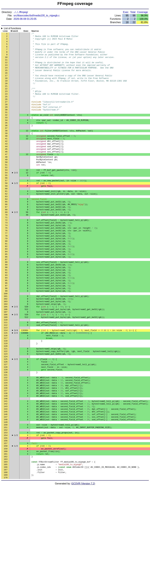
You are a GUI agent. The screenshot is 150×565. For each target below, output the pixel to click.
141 (5, 466)
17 (6, 83)
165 (5, 540)
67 (6, 238)
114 (5, 383)
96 (6, 327)
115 (5, 386)
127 (5, 423)
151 (5, 497)
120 (5, 401)
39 (6, 151)
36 (6, 142)
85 (6, 293)
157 (5, 516)
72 (6, 253)
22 (6, 99)
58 (6, 210)
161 (5, 528)
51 (6, 188)
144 (5, 476)
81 (6, 281)
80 (6, 278)
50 (6, 185)
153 (5, 503)
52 (6, 191)
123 (5, 411)
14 (6, 74)
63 (6, 225)
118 (5, 395)
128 (5, 426)
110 (5, 371)
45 (6, 170)
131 (5, 435)
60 (6, 216)
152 (5, 500)
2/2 (16, 198)
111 (5, 374)
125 (5, 417)
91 (6, 312)
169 (5, 553)
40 (6, 154)
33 (6, 133)
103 (5, 349)
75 (6, 263)
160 (5, 525)
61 (6, 219)
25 (6, 108)
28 (6, 117)
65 (6, 232)
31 (6, 127)
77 (6, 269)
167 (5, 547)
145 (5, 479)
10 (6, 62)
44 (6, 167)
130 (5, 432)
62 (6, 222)
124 (5, 414)
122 (5, 408)
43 (6, 164)
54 (6, 198)
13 (6, 71)
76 (6, 266)
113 (5, 380)
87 (6, 300)
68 (6, 241)
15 (6, 77)
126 (5, 420)
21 (6, 96)
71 (6, 250)
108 (5, 364)
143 (5, 472)
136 (5, 451)
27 (6, 114)
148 (5, 488)
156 (5, 513)
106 (5, 358)
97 (6, 330)
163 (5, 534)
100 (5, 340)
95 (6, 324)
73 (6, 256)
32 (6, 130)
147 (5, 485)
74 (6, 259)
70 (6, 247)
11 (6, 65)
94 (6, 321)
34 (6, 136)
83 (6, 287)
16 (6, 80)
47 (6, 176)
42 (6, 161)
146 (5, 482)
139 (5, 460)
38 (6, 148)
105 (5, 355)
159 (5, 522)
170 (5, 556)
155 (5, 509)
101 (5, 343)
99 (6, 337)
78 (6, 272)
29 (6, 120)
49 (6, 182)
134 (5, 445)
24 (6, 105)
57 (6, 207)
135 (5, 448)
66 (6, 235)
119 (5, 398)
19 (6, 90)
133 (5, 442)
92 (6, 315)
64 (6, 229)
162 (5, 531)
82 (6, 284)
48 (6, 179)
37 (6, 145)
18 (6, 87)
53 (6, 195)
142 (5, 469)
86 (6, 296)
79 (6, 275)
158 (5, 519)
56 (6, 204)
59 (6, 213)
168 (5, 550)
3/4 (16, 383)
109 (5, 367)
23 (6, 102)
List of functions (12, 28)
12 (6, 68)
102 (5, 346)
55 (6, 201)
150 (5, 494)
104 (5, 352)
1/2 (16, 210)
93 (6, 318)
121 (5, 405)
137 (5, 454)
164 (5, 537)
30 (6, 124)
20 (6, 93)
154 (5, 506)
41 (6, 158)
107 (5, 361)
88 (6, 303)
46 (6, 173)
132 (5, 438)
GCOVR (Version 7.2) (83, 562)
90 (6, 309)
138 (5, 457)
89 (6, 306)
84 (6, 290)
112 (5, 377)
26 (6, 111)
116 (5, 389)
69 (6, 244)
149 (5, 491)
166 (5, 543)
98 (6, 334)
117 (5, 392)
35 (6, 139)
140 (5, 463)
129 (5, 429)
